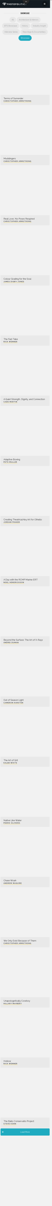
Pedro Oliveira (12, 823)
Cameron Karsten (13, 703)
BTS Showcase (10, 26)
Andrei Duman (11, 642)
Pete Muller (10, 462)
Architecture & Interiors (28, 20)
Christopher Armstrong (17, 101)
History (25, 26)
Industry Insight (39, 26)
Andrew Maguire (13, 883)
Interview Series (11, 32)
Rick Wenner (10, 342)
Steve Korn (10, 1124)
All (13, 20)
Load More (16, 1132)
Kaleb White (10, 763)
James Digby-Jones (14, 282)
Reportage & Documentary (34, 32)
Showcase (25, 38)
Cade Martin (10, 402)
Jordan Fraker (12, 522)
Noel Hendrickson (14, 582)
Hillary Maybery (13, 1003)
